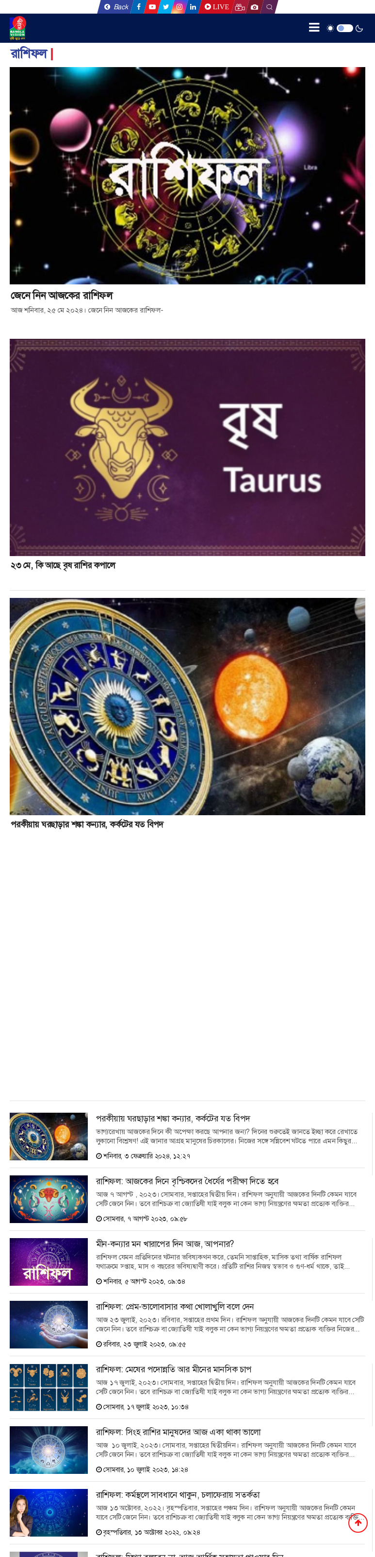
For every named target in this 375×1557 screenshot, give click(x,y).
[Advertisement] (82, 965)
